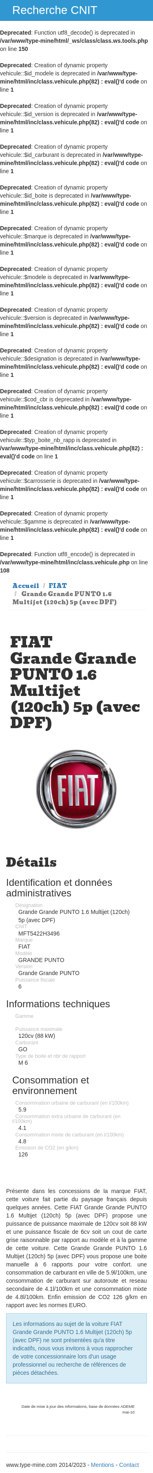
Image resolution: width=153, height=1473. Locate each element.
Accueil (25, 585)
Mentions (102, 1465)
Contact (129, 1465)
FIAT (58, 585)
